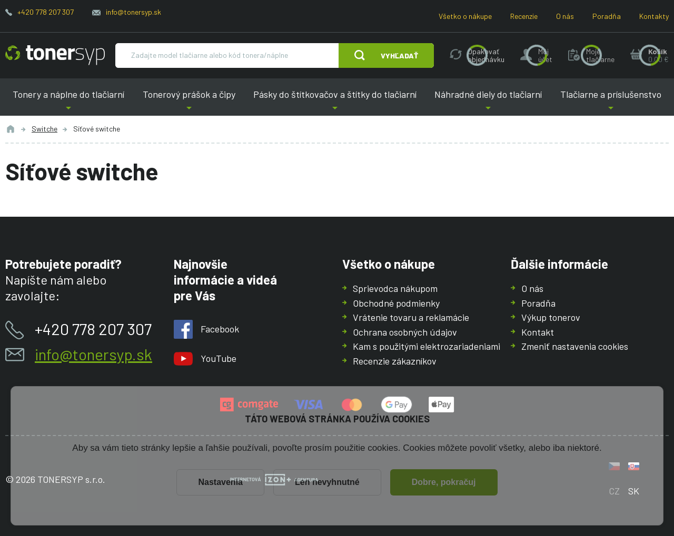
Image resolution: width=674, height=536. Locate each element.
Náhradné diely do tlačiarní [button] (488, 102)
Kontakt (537, 331)
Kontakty (654, 16)
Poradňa (606, 16)
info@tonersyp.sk (133, 11)
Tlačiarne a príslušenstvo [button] (611, 102)
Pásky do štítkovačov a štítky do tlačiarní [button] (335, 102)
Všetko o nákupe (465, 16)
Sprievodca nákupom (395, 288)
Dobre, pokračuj (444, 482)
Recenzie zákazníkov (395, 360)
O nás (565, 16)
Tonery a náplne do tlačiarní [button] (68, 102)
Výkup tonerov (550, 317)
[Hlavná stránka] (55, 55)
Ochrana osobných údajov (405, 331)
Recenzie (524, 16)
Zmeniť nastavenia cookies (574, 346)
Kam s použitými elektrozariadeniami (426, 346)
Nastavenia (220, 482)
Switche (44, 128)
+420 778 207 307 (45, 11)
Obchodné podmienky (396, 302)
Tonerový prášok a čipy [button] (188, 102)
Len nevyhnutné (327, 482)
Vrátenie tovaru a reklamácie (411, 317)
